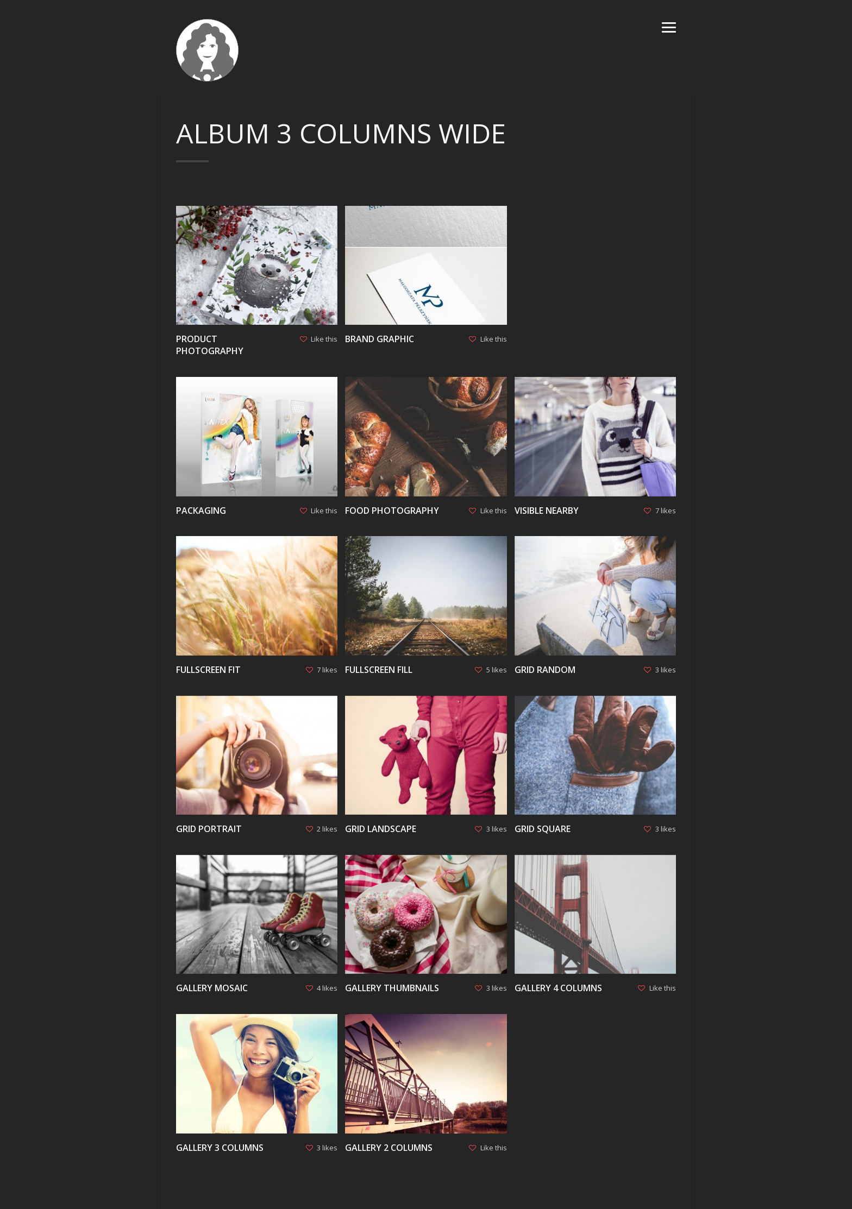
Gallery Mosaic (212, 988)
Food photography (392, 511)
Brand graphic (379, 339)
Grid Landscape (380, 829)
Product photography (209, 345)
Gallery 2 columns (389, 1148)
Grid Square (543, 829)
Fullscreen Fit (208, 670)
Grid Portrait (209, 829)
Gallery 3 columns (220, 1148)
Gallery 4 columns (558, 988)
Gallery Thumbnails (392, 988)
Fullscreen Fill (378, 670)
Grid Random (545, 670)
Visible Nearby (547, 511)
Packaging (201, 511)
